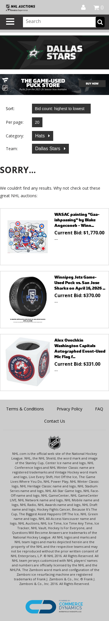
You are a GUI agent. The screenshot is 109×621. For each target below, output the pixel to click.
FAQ (99, 409)
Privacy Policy (69, 409)
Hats (40, 135)
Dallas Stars (48, 148)
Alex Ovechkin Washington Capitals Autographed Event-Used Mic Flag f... (80, 348)
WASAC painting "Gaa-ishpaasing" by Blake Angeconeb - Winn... (76, 219)
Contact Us (54, 421)
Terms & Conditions (25, 409)
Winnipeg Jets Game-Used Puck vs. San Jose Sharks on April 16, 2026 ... (79, 282)
